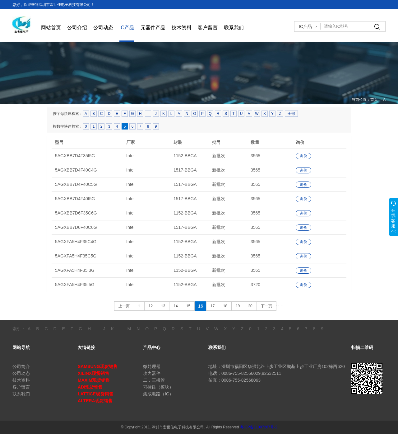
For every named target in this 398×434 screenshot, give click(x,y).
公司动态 (103, 27)
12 (151, 306)
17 (213, 306)
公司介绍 (77, 27)
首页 (374, 99)
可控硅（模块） (158, 386)
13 (163, 306)
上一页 (124, 306)
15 (188, 306)
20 (250, 306)
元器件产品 (153, 27)
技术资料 (182, 27)
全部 (291, 113)
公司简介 (21, 366)
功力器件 (151, 373)
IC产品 (126, 27)
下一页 (266, 306)
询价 (303, 156)
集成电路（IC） (158, 393)
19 (238, 306)
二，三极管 (154, 380)
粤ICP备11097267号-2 (258, 427)
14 (176, 306)
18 (225, 306)
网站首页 (51, 27)
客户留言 (208, 27)
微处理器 (151, 366)
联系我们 (234, 27)
